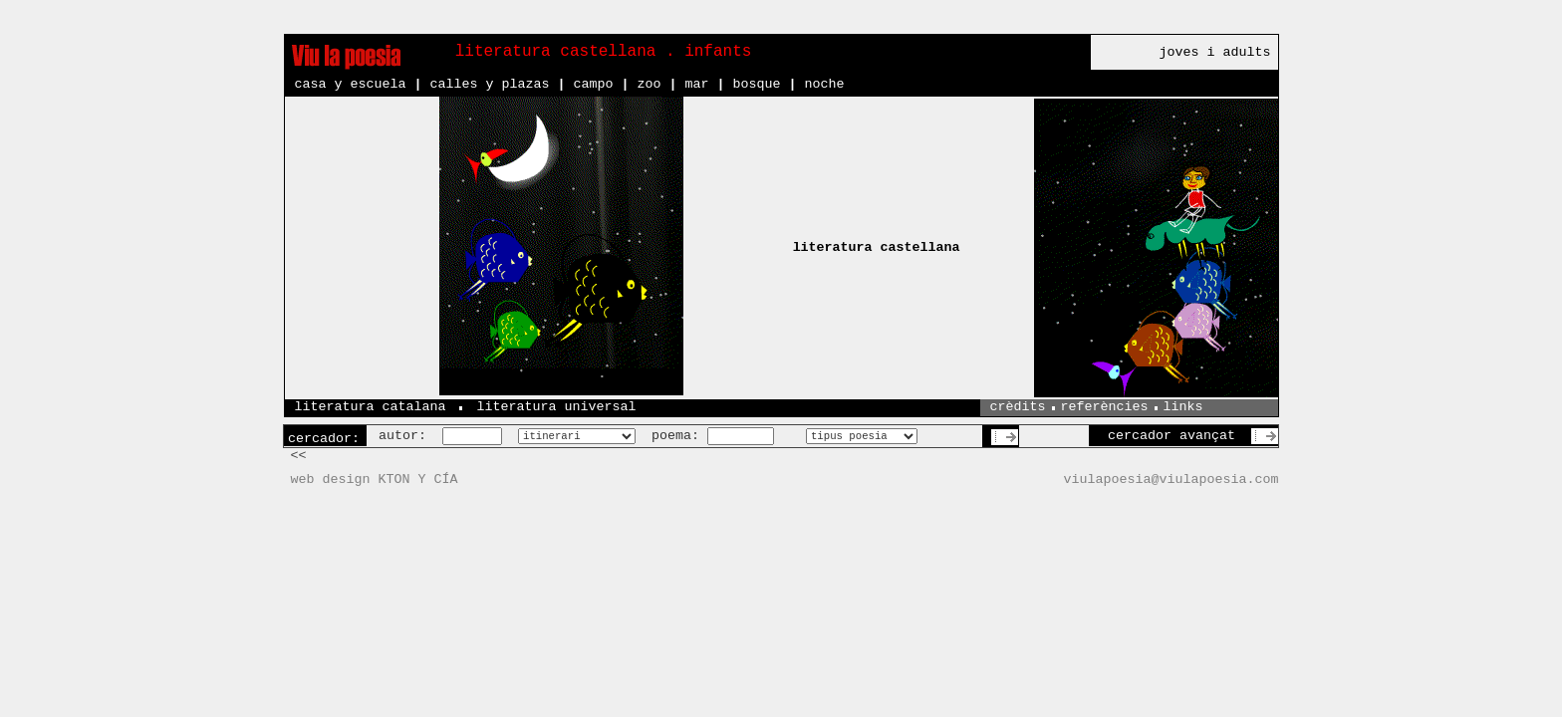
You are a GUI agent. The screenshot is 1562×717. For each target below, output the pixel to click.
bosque (756, 84)
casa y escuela (350, 84)
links (1183, 406)
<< (299, 455)
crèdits (1018, 406)
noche (824, 84)
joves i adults (1215, 52)
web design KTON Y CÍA (374, 479)
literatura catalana (370, 406)
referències (1105, 406)
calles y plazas (489, 84)
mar (696, 84)
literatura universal (556, 406)
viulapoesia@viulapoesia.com (1171, 479)
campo (593, 84)
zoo (648, 84)
